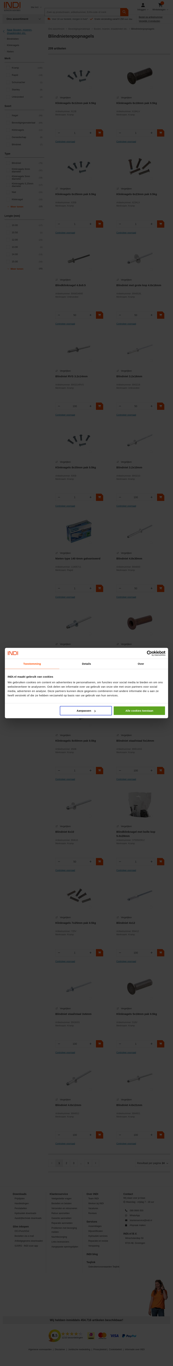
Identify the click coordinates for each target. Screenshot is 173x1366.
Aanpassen (86, 710)
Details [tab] (86, 663)
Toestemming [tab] (32, 663)
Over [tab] (141, 663)
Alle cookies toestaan (139, 710)
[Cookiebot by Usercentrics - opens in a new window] (149, 653)
